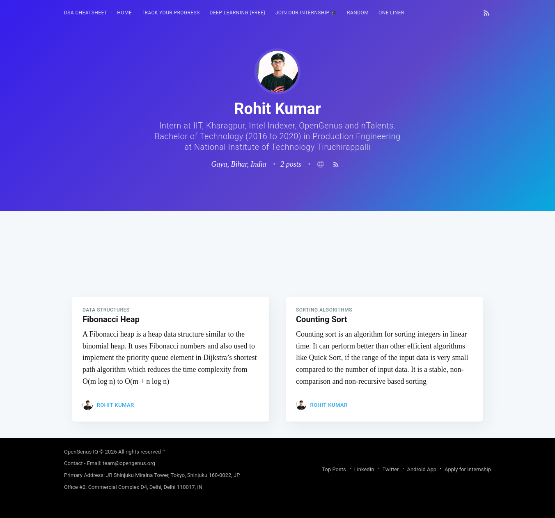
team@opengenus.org (129, 463)
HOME (124, 13)
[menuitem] (85, 13)
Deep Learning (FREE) (238, 13)
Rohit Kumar (115, 405)
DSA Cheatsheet (85, 13)
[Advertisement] (277, 268)
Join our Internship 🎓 (306, 13)
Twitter (390, 469)
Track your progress (171, 13)
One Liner (391, 13)
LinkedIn (364, 469)
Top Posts (334, 469)
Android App (421, 469)
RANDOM (358, 13)
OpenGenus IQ (81, 452)
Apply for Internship (468, 469)
